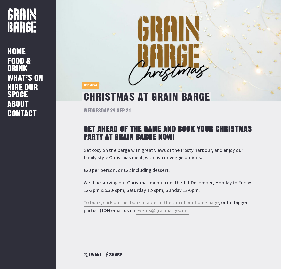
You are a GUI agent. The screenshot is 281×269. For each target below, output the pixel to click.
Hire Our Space (22, 91)
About (18, 104)
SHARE (114, 254)
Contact (22, 114)
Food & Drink (19, 65)
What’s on (25, 78)
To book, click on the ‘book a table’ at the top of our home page (151, 202)
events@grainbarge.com (162, 210)
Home (16, 52)
